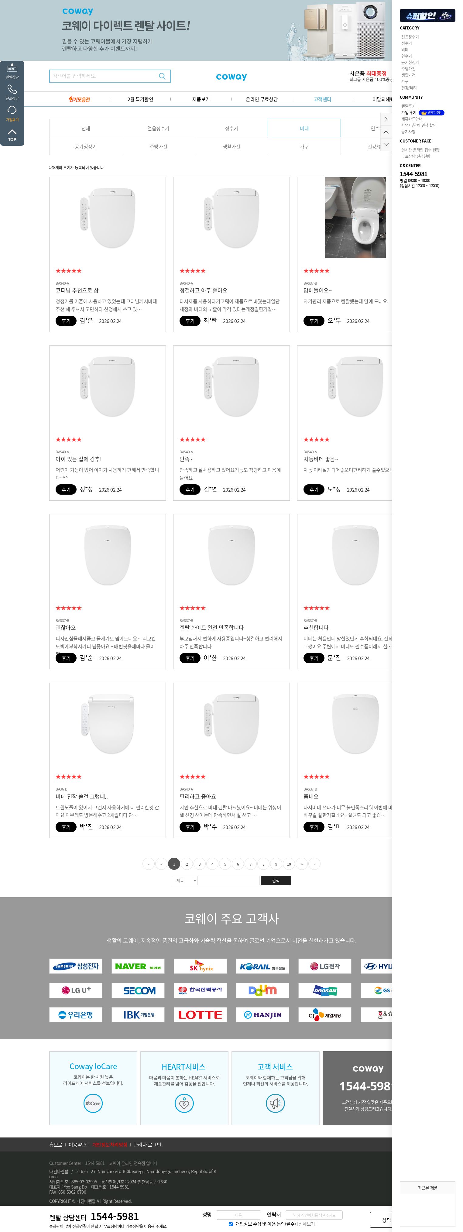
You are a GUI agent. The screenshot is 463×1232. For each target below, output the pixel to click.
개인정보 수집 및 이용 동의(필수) (265, 1223)
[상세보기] (306, 1223)
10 (289, 864)
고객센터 (322, 99)
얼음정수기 (158, 128)
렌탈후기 (408, 106)
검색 (162, 76)
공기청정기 (86, 146)
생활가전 (231, 146)
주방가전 (158, 146)
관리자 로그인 (147, 1144)
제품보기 (201, 99)
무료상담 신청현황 (415, 156)
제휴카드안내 (411, 119)
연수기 (377, 128)
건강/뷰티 (377, 146)
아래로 (386, 144)
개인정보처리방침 (110, 1144)
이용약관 (77, 1144)
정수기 (231, 128)
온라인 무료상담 (262, 99)
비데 (304, 128)
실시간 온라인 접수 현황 (420, 150)
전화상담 (12, 98)
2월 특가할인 (140, 99)
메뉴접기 (386, 119)
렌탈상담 (12, 77)
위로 (12, 135)
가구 (304, 146)
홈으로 (56, 1144)
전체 (85, 128)
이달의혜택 (383, 99)
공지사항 (408, 131)
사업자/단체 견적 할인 (418, 125)
